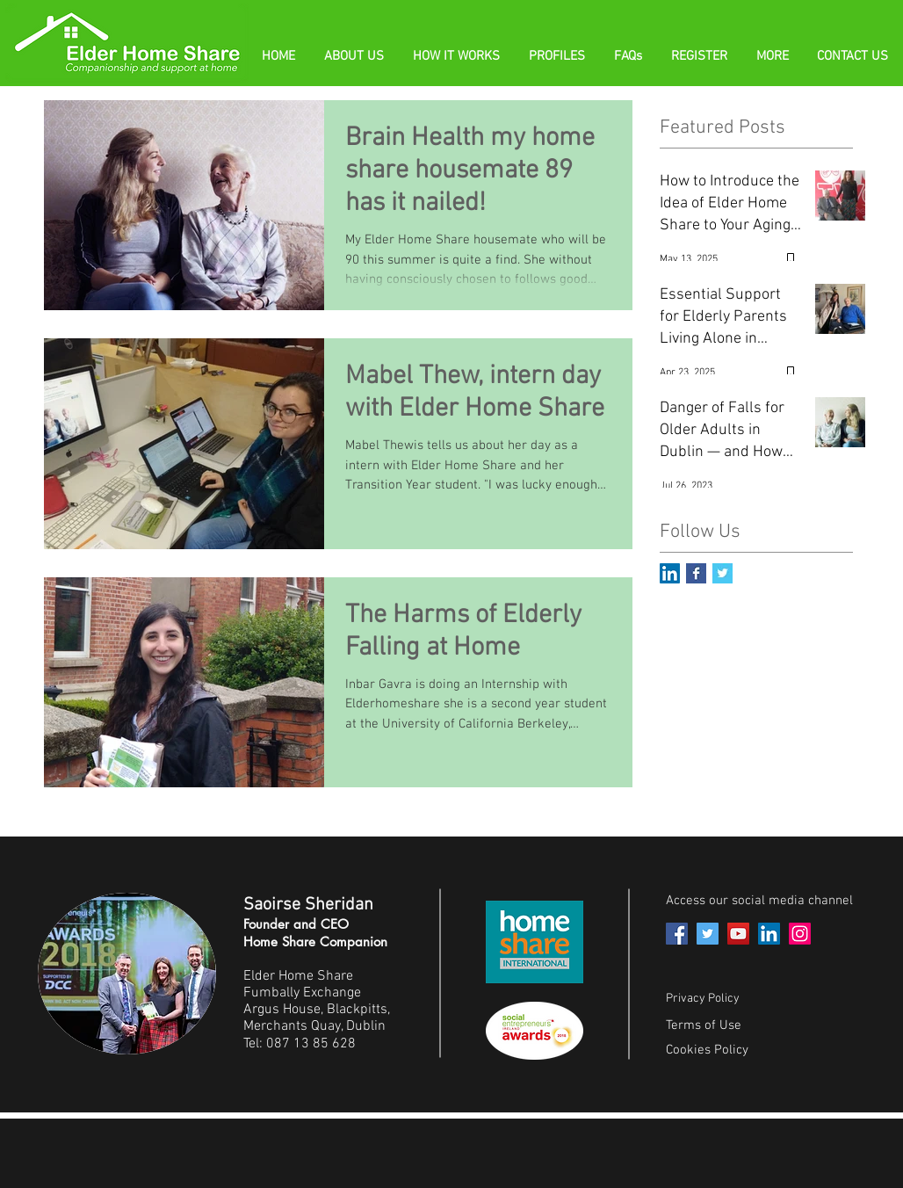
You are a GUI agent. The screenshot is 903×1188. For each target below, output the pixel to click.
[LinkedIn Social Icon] (670, 573)
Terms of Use (703, 1025)
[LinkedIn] (769, 934)
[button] (629, 56)
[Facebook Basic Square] (696, 573)
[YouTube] (738, 934)
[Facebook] (677, 934)
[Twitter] (708, 934)
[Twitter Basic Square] (722, 573)
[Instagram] (800, 934)
